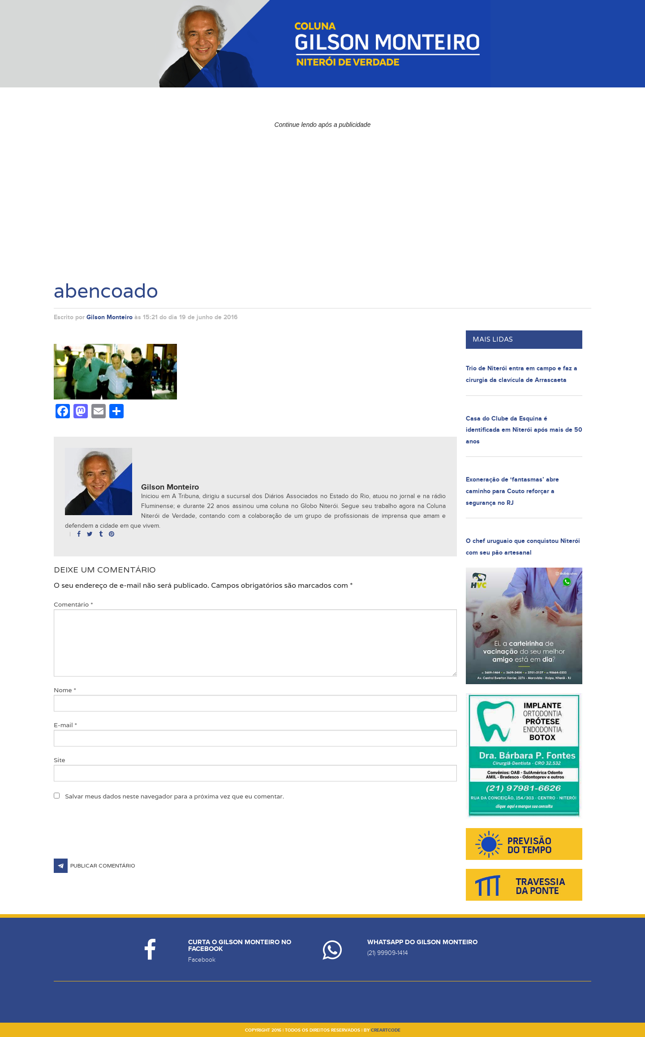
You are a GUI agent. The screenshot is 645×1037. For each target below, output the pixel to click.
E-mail (65, 725)
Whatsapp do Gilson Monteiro (422, 942)
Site (59, 760)
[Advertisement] (322, 195)
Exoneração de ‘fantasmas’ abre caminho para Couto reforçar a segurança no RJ (512, 491)
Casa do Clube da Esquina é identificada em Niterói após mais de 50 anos (524, 430)
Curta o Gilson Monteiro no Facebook (239, 945)
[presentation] (122, 836)
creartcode (385, 1030)
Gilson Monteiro (109, 317)
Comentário (73, 604)
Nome (65, 690)
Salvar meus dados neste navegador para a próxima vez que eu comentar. (174, 796)
